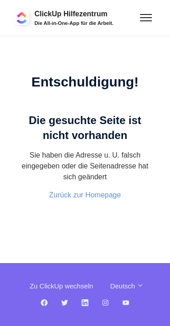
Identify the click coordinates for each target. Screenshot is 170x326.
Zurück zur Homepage (85, 195)
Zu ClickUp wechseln (61, 286)
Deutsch (127, 286)
